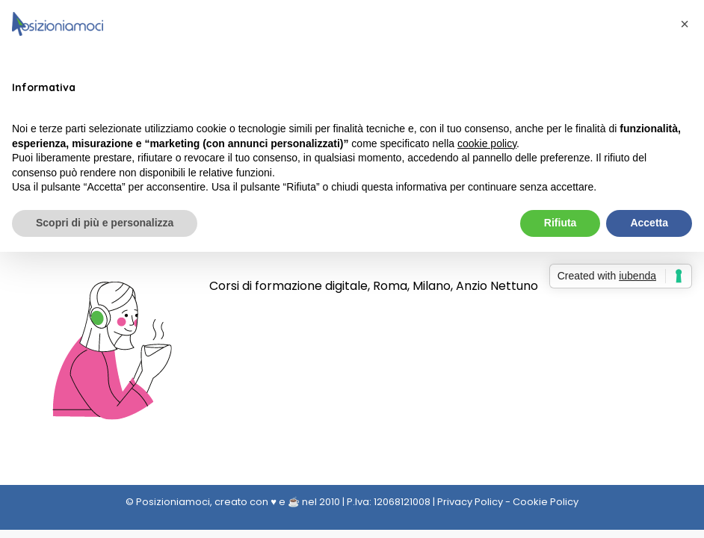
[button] (685, 24)
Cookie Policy (545, 502)
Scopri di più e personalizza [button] (104, 223)
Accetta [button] (649, 223)
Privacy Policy (470, 502)
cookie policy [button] (486, 143)
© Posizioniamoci (168, 502)
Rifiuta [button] (560, 223)
